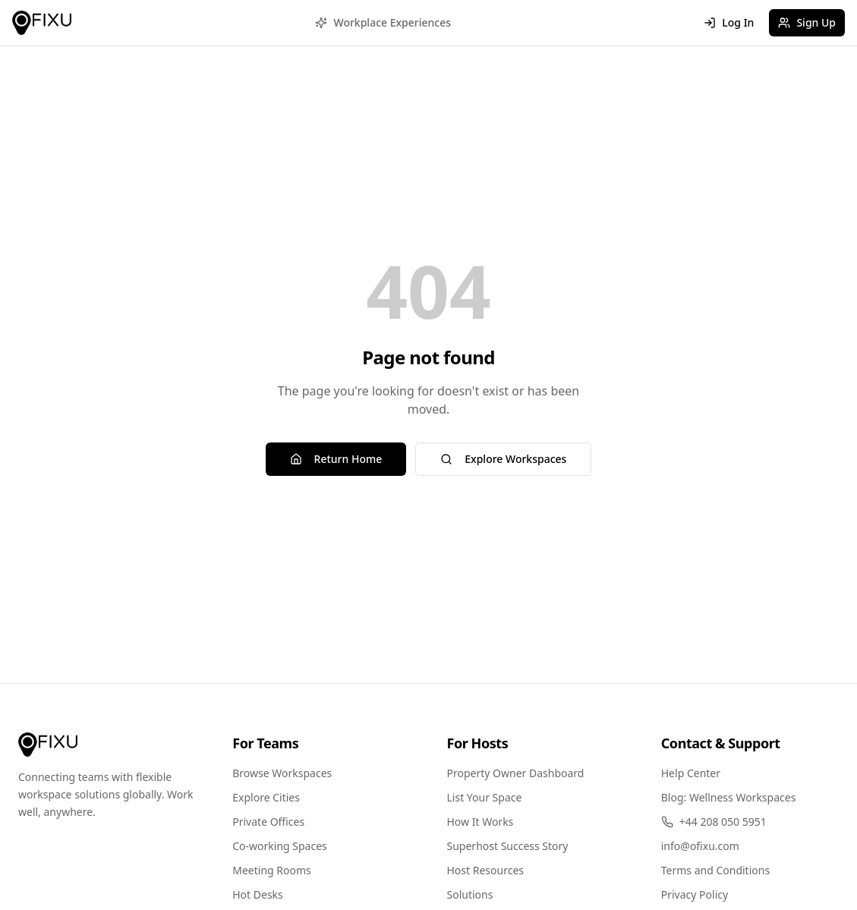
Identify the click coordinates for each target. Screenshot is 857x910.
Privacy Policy (694, 894)
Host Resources (486, 870)
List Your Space (484, 797)
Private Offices (268, 821)
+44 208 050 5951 (714, 821)
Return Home (336, 459)
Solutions (470, 894)
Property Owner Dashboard (515, 773)
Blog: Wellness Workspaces (728, 797)
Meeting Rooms (271, 870)
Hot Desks (257, 894)
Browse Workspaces (282, 773)
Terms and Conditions (715, 870)
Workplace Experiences (383, 22)
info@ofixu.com (700, 846)
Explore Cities (266, 797)
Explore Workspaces (503, 459)
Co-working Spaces (279, 846)
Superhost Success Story (508, 846)
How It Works (480, 821)
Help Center (690, 773)
